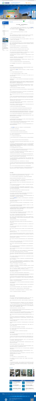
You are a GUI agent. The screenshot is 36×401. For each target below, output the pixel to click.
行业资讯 (4, 26)
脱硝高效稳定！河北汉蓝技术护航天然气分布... (29, 388)
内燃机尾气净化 (12, 393)
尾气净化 (14, 393)
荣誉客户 (4, 32)
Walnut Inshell (9, 394)
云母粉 (29, 393)
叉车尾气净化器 (17, 393)
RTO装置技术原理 (23, 393)
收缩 (31, 12)
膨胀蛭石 (31, 393)
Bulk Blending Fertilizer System (13, 394)
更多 (33, 380)
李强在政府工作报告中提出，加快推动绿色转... (17, 388)
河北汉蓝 (7, 393)
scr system (6, 394)
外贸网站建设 (27, 393)
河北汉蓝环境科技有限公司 (6, 0)
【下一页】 (31, 23)
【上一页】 (33, 23)
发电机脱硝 (9, 393)
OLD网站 (28, 0)
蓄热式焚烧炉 (20, 393)
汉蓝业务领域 (31, 0)
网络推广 (33, 393)
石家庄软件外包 (4, 394)
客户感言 (4, 33)
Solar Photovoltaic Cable (21, 394)
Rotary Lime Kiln (17, 394)
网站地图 (33, 0)
